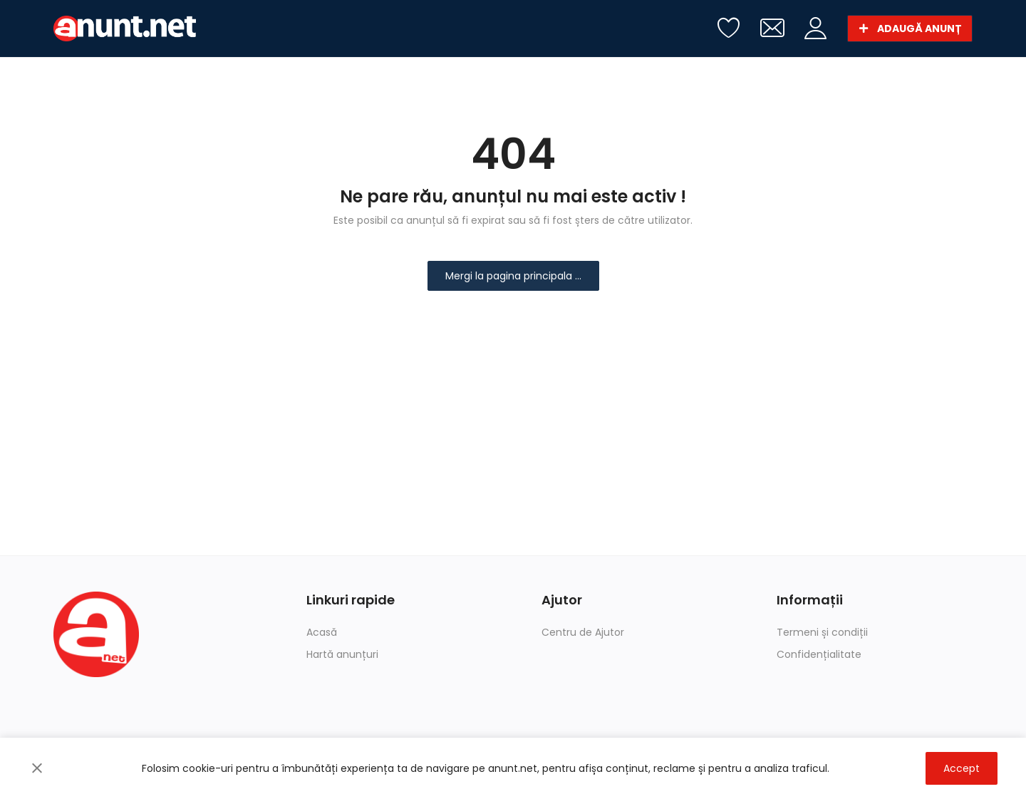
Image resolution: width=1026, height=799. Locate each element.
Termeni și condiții (822, 632)
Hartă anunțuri (342, 654)
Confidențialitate (819, 654)
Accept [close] (961, 768)
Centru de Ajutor (583, 632)
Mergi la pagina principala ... (513, 276)
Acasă (321, 632)
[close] (37, 768)
